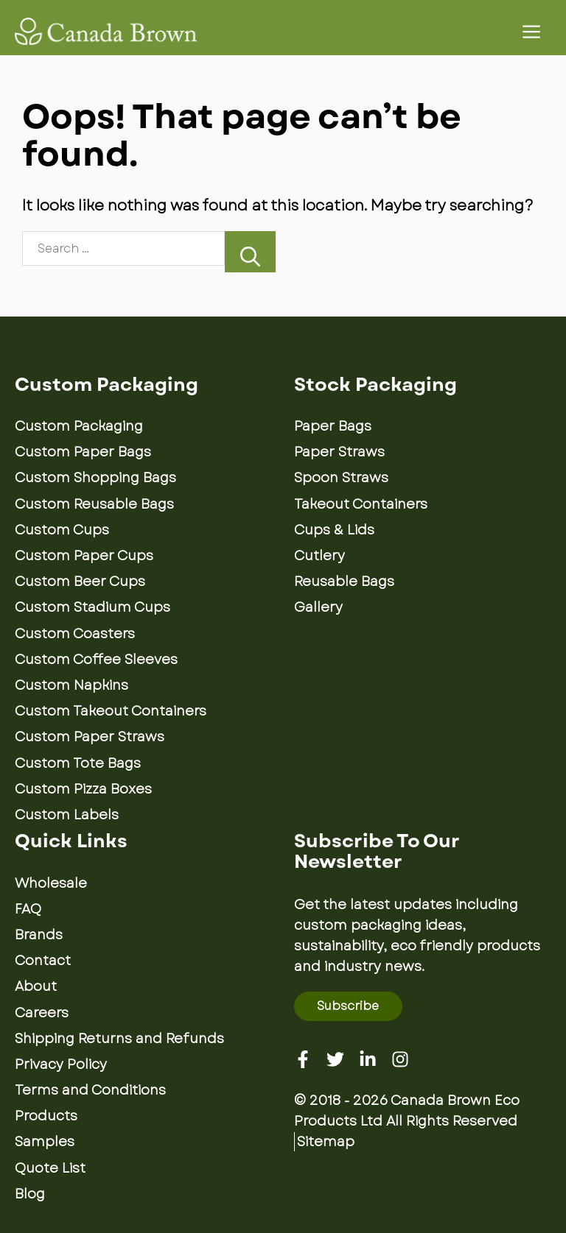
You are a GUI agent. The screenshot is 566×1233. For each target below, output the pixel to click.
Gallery (318, 607)
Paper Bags (332, 426)
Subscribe (348, 1005)
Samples (44, 1141)
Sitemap (325, 1141)
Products (46, 1116)
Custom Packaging (79, 426)
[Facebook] (303, 1059)
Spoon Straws (341, 477)
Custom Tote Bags (78, 763)
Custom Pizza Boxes (83, 789)
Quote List (50, 1168)
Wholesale (51, 883)
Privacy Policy (61, 1064)
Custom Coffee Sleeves (96, 659)
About (36, 986)
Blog (30, 1194)
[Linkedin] (368, 1059)
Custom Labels (67, 814)
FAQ (28, 909)
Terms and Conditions (90, 1090)
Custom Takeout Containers (110, 711)
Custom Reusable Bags (94, 504)
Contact (43, 960)
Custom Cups (62, 530)
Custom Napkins (71, 685)
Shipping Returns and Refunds (119, 1038)
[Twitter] (335, 1059)
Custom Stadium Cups (92, 607)
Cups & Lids (334, 530)
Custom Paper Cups (84, 555)
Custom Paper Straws (89, 736)
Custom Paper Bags (83, 452)
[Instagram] (400, 1059)
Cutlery (319, 555)
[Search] (250, 251)
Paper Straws (339, 452)
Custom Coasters (75, 633)
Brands (39, 934)
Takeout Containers (360, 504)
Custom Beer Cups (80, 581)
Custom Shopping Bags (95, 477)
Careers (42, 1012)
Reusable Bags (344, 581)
